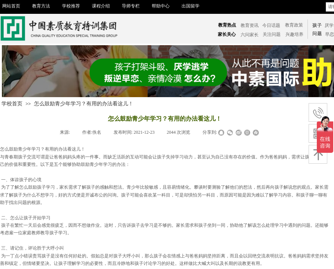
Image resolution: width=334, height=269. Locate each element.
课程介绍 (101, 6)
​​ (329, 34)
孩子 (317, 25)
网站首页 (11, 6)
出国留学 (191, 6)
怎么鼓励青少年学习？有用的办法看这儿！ (83, 103)
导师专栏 (131, 6)
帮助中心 (161, 6)
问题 (317, 33)
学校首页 (11, 103)
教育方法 (41, 6)
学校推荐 (71, 6)
